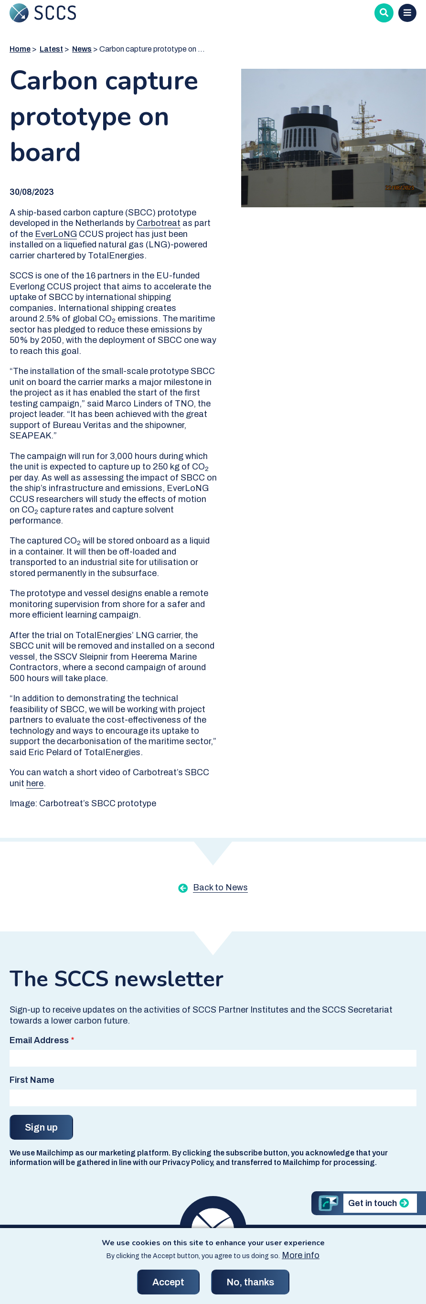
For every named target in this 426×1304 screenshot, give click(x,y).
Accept (168, 1282)
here (34, 783)
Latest (51, 49)
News (82, 49)
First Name (32, 1080)
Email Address (39, 1040)
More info (301, 1255)
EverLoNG (56, 234)
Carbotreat (159, 223)
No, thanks (250, 1282)
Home (20, 49)
